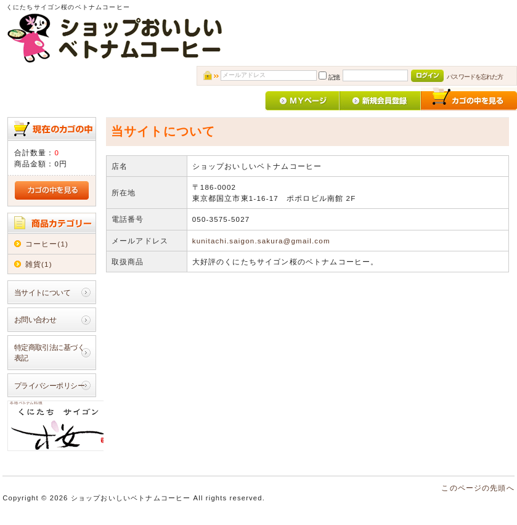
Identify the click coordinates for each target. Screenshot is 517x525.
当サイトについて (42, 292)
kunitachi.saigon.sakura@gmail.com (261, 241)
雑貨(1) (38, 264)
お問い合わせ (35, 319)
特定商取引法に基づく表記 (49, 352)
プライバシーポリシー (49, 385)
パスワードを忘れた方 (475, 76)
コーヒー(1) (46, 244)
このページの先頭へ (477, 488)
